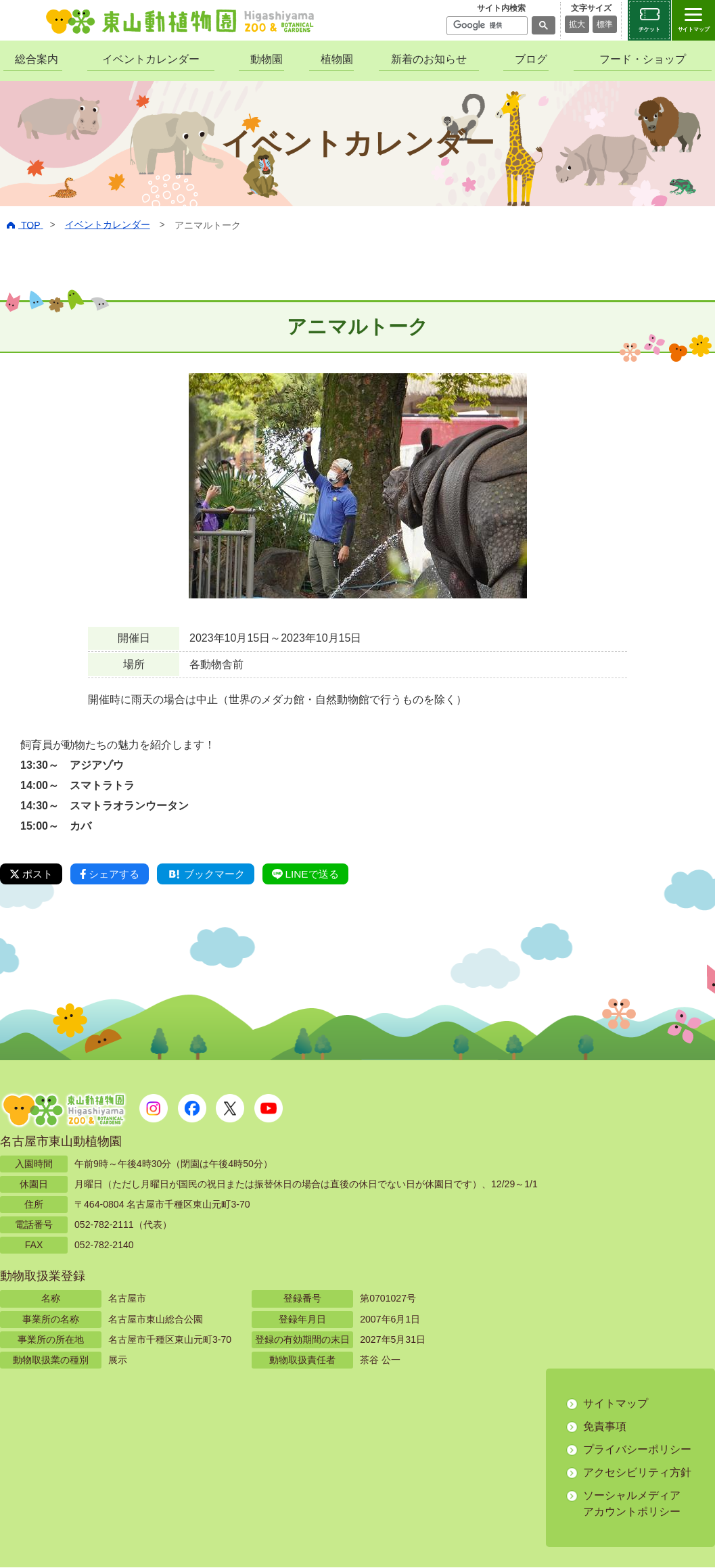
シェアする (114, 874)
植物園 (337, 59)
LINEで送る (319, 874)
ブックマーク (215, 874)
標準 (605, 24)
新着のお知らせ (429, 59)
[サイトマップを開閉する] (693, 20)
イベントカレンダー (151, 59)
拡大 (577, 24)
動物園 (266, 59)
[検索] (485, 26)
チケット (649, 29)
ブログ (531, 59)
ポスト (32, 874)
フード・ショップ (642, 59)
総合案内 (36, 59)
